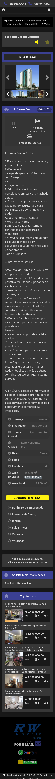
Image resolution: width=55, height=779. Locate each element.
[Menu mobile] (3, 9)
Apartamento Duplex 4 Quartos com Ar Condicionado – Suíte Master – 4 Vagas (25, 670)
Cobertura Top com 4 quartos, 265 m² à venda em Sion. (25, 605)
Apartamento (14, 23)
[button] (8, 78)
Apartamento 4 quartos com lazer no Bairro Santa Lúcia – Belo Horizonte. (24, 648)
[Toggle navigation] (49, 10)
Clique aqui (14, 562)
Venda (19, 20)
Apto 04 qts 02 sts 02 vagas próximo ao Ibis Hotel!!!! (25, 626)
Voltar (46, 23)
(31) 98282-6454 (17, 4)
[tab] (14, 57)
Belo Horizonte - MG (36, 20)
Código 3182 (31, 23)
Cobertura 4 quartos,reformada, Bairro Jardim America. (25, 692)
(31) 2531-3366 (42, 4)
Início (8, 20)
